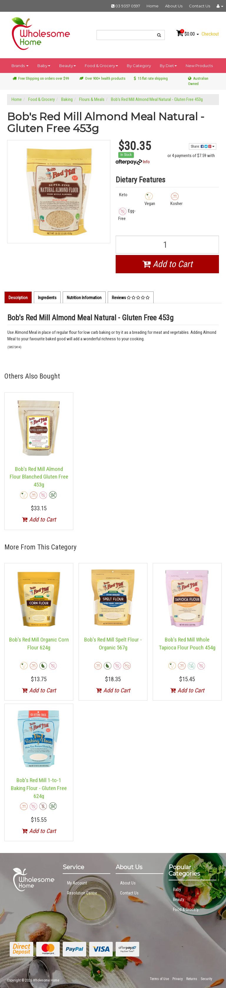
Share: (203, 146)
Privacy (177, 979)
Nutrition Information (84, 297)
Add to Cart (167, 264)
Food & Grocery (101, 65)
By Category (139, 65)
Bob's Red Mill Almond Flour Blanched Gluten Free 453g (39, 477)
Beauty (67, 65)
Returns (191, 979)
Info (146, 161)
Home (153, 6)
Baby (43, 65)
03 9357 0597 (125, 6)
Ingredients (47, 297)
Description (18, 297)
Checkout (210, 34)
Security (206, 979)
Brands (20, 65)
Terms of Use (159, 979)
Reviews (130, 297)
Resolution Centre (82, 893)
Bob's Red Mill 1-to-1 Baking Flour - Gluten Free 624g (39, 788)
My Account (77, 883)
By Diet (168, 65)
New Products (199, 65)
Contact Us (199, 6)
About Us (173, 6)
